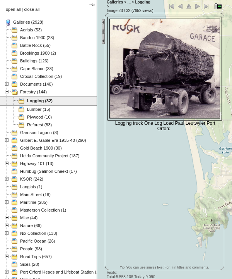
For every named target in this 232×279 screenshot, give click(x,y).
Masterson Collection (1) (43, 210)
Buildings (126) (34, 61)
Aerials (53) (31, 30)
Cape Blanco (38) (36, 68)
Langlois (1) (31, 186)
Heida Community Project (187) (49, 155)
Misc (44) (29, 217)
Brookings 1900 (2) (38, 53)
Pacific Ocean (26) (37, 241)
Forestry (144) (33, 92)
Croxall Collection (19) (41, 76)
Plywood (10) (39, 117)
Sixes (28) (29, 264)
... (129, 2)
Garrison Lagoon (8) (39, 132)
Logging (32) (40, 100)
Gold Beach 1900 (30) (41, 148)
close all (32, 9)
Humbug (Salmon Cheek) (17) (48, 171)
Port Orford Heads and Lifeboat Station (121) (62, 272)
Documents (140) (36, 84)
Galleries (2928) (28, 22)
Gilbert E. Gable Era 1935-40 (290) (53, 140)
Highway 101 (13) (36, 163)
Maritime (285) (34, 202)
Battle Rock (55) (35, 45)
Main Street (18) (35, 194)
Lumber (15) (38, 109)
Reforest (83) (39, 124)
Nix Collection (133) (38, 233)
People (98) (31, 248)
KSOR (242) (31, 179)
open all (13, 9)
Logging (142, 2)
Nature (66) (31, 225)
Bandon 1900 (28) (37, 37)
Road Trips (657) (36, 256)
